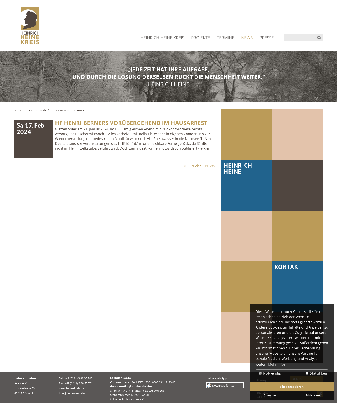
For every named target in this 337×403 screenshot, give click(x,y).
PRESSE (267, 38)
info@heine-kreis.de (72, 393)
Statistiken (316, 373)
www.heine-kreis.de (71, 388)
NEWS (247, 38)
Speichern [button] (271, 395)
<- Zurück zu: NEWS (199, 166)
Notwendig (270, 373)
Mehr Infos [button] (277, 364)
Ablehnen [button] (313, 395)
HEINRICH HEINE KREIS (162, 38)
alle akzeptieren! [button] (292, 387)
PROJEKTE (200, 38)
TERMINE (225, 38)
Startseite (40, 110)
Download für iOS (223, 385)
